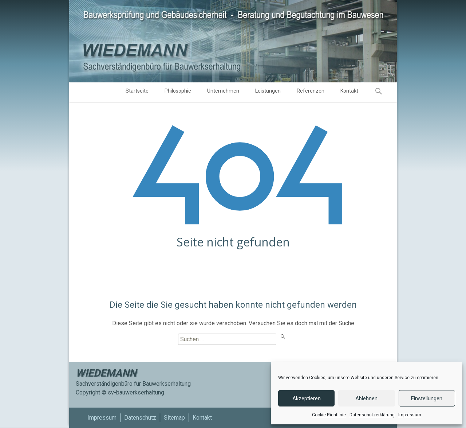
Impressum (409, 414)
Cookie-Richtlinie (329, 414)
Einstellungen (426, 398)
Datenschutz (140, 417)
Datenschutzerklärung (372, 414)
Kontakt (349, 93)
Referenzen (310, 93)
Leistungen (268, 93)
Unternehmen (223, 93)
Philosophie (178, 93)
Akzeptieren (306, 398)
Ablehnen (366, 398)
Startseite (137, 93)
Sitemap (174, 417)
